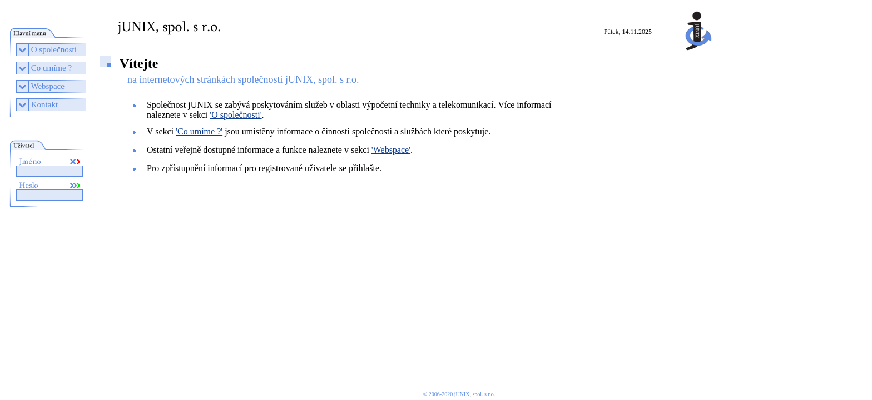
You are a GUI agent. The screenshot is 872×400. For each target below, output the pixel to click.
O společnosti (54, 49)
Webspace (47, 86)
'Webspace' (390, 149)
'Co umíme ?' (199, 131)
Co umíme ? (51, 67)
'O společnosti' (235, 114)
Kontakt (44, 104)
